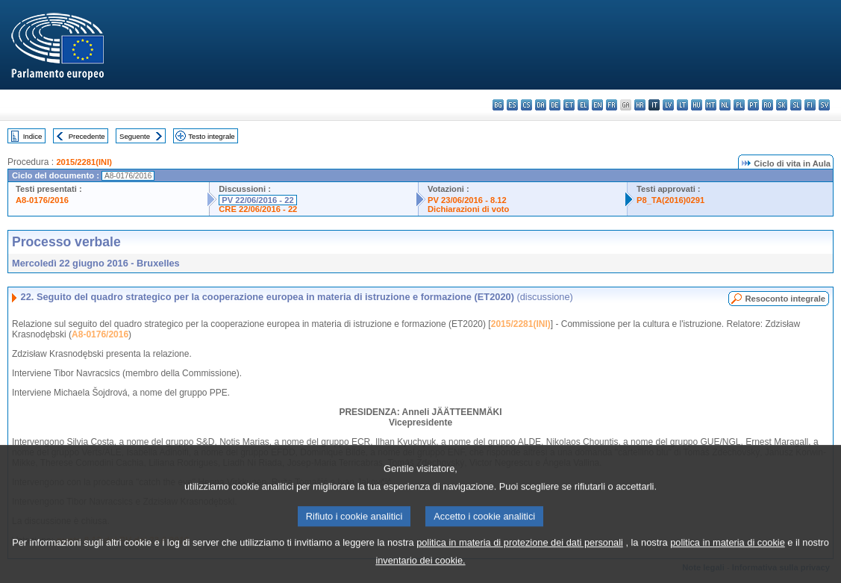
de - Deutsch (554, 104)
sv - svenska (824, 104)
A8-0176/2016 (42, 200)
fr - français (611, 104)
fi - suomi (810, 104)
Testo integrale (211, 136)
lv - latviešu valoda (668, 104)
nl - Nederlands (725, 104)
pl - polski (739, 104)
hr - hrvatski (639, 104)
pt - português (753, 104)
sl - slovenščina (795, 104)
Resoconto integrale (785, 298)
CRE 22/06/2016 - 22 (258, 209)
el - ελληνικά (583, 104)
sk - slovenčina (781, 104)
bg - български (498, 104)
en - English (597, 104)
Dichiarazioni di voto (468, 209)
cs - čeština (526, 104)
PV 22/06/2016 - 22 (257, 200)
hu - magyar (696, 104)
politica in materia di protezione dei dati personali (519, 554)
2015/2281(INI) (84, 162)
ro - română (767, 104)
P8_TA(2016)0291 (670, 200)
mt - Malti (710, 104)
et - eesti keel (569, 104)
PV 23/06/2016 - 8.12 (467, 200)
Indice (33, 136)
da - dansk (540, 104)
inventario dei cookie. (420, 572)
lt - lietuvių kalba (682, 104)
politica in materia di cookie (727, 554)
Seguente (134, 136)
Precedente (87, 136)
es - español (512, 104)
